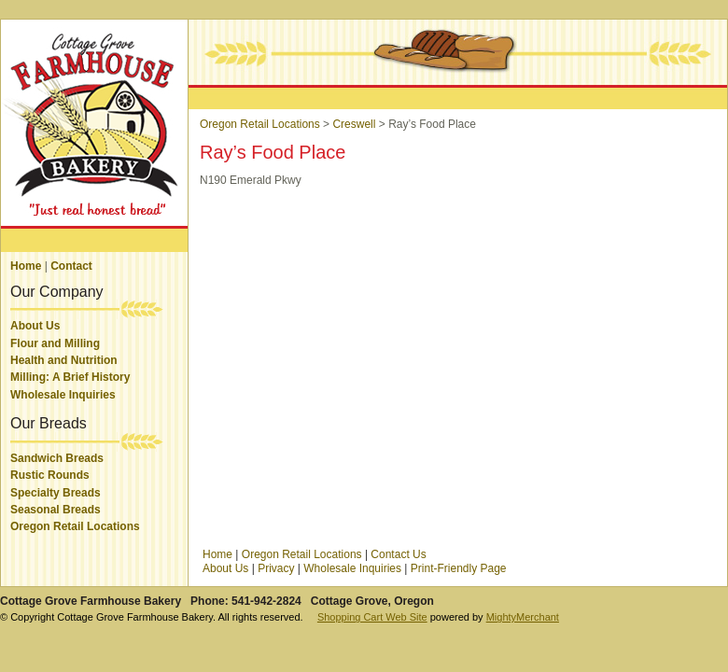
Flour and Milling (55, 343)
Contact (71, 266)
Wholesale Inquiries (63, 394)
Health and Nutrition (64, 360)
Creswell (353, 124)
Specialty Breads (55, 492)
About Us (35, 325)
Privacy (276, 568)
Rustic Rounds (50, 475)
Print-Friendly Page (459, 568)
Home (25, 266)
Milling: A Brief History (70, 377)
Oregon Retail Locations (75, 526)
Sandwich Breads (57, 458)
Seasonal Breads (55, 509)
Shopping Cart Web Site (372, 617)
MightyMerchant (522, 617)
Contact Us (398, 554)
